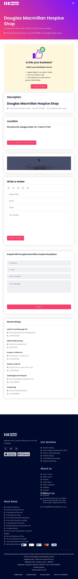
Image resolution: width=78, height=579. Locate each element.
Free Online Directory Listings (16, 551)
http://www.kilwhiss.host (17, 344)
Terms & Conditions (61, 575)
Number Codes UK (13, 364)
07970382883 (14, 394)
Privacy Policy (45, 575)
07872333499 (14, 359)
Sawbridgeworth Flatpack (17, 376)
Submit (39, 307)
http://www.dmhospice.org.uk (15, 33)
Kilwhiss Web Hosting (15, 341)
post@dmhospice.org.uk (52, 33)
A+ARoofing (11, 387)
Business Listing (48, 486)
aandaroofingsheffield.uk (18, 391)
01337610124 (13, 347)
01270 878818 (35, 33)
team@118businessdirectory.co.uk (55, 518)
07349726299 (14, 382)
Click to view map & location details (21, 142)
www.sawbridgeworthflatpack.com (21, 379)
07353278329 (14, 371)
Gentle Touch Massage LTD (17, 329)
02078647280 (14, 336)
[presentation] (22, 148)
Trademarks (18, 575)
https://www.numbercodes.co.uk (21, 367)
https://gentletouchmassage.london (22, 333)
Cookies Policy (31, 575)
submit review (15, 238)
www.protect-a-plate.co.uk (19, 356)
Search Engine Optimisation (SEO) (55, 488)
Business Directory (12, 538)
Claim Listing (39, 86)
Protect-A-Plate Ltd (14, 352)
